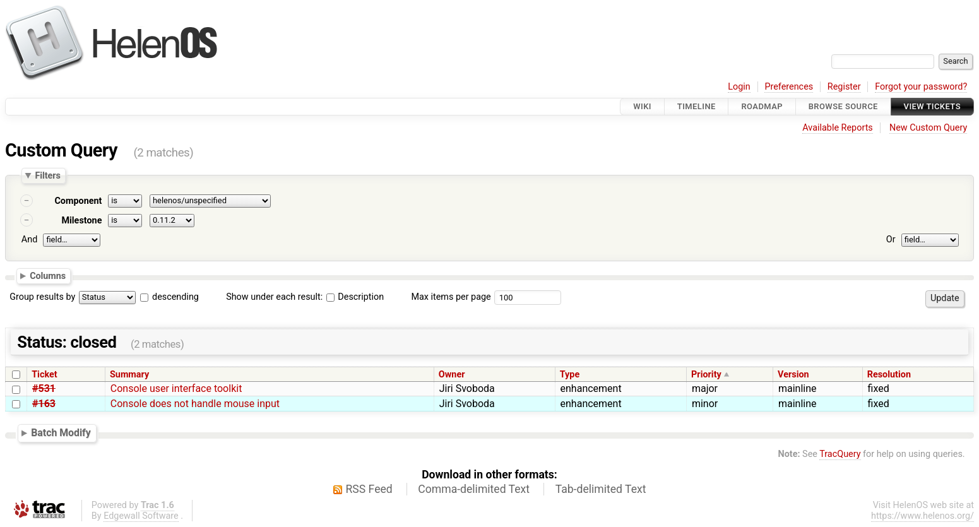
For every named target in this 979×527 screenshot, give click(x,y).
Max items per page (450, 297)
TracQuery (839, 454)
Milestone (81, 220)
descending (175, 297)
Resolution (889, 374)
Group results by (42, 297)
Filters (47, 175)
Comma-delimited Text (474, 489)
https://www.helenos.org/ (922, 516)
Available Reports (837, 127)
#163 (44, 404)
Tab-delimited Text (600, 489)
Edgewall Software (141, 516)
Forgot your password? (921, 86)
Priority (706, 374)
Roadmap (762, 106)
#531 (44, 388)
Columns (48, 275)
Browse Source (843, 106)
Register (844, 86)
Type (569, 374)
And (29, 239)
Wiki (642, 106)
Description (355, 297)
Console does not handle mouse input (195, 404)
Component (78, 201)
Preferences (788, 86)
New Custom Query (928, 127)
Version (793, 374)
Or (891, 239)
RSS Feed (369, 489)
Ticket (44, 374)
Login (739, 86)
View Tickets (932, 106)
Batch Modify (61, 433)
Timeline (696, 106)
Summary (129, 374)
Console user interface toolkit (176, 388)
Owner (452, 374)
